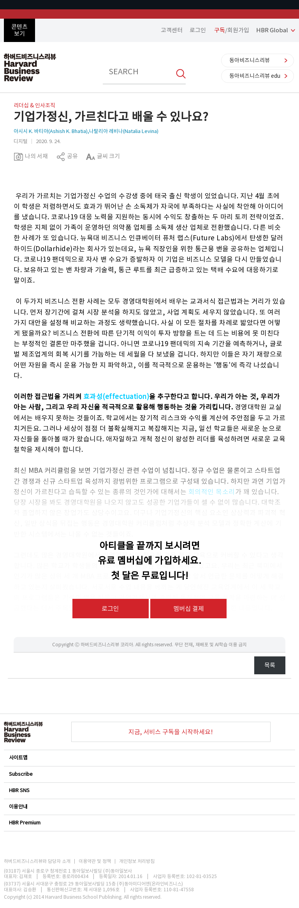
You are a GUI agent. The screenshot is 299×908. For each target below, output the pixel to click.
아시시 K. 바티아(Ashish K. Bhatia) (51, 131)
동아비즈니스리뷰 (249, 60)
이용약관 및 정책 (95, 861)
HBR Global (272, 30)
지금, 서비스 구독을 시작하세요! (170, 732)
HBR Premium (149, 822)
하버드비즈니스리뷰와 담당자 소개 (37, 861)
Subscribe (149, 774)
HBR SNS (149, 790)
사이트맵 (149, 757)
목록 (269, 665)
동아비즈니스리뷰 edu (254, 75)
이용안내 (149, 806)
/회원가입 (231, 30)
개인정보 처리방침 (137, 861)
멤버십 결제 (188, 608)
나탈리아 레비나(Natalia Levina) (123, 131)
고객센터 (172, 30)
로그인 (198, 30)
